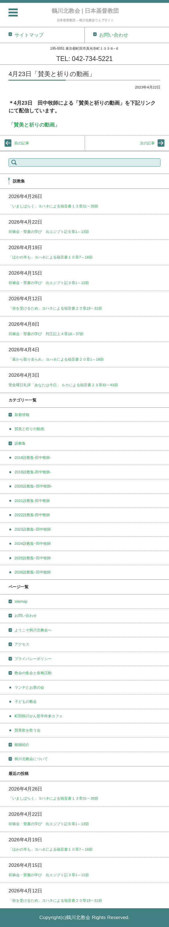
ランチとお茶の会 (29, 687)
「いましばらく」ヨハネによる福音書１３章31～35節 (53, 206)
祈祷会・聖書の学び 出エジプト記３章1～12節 (49, 283)
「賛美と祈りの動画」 (34, 125)
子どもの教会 (26, 701)
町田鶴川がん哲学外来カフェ (39, 716)
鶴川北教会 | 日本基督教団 (85, 11)
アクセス (22, 644)
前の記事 (21, 143)
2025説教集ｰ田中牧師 (33, 558)
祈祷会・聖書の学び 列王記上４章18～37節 (46, 334)
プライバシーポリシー (33, 659)
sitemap (21, 601)
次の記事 (147, 143)
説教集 (20, 443)
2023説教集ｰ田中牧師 (33, 529)
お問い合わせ (26, 615)
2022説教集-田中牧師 (32, 515)
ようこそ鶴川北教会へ (33, 630)
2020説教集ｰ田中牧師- (33, 486)
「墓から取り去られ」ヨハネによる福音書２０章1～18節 (56, 359)
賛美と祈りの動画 (29, 429)
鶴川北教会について (31, 759)
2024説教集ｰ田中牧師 (33, 543)
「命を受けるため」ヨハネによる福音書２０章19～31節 (55, 308)
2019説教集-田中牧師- (33, 472)
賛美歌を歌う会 (27, 730)
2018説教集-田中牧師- (33, 457)
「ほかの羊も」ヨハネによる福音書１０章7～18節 (51, 257)
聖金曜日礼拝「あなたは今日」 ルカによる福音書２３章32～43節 (63, 385)
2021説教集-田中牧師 (32, 501)
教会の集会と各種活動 (33, 673)
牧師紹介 (22, 745)
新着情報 (22, 415)
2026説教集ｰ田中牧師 (33, 572)
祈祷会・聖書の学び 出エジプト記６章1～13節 (49, 232)
